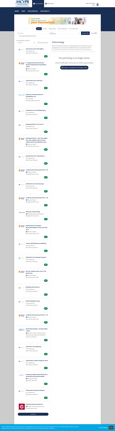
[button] (94, 33)
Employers (49, 4)
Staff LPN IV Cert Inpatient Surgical (36, 257)
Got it (111, 427)
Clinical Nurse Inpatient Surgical (35, 390)
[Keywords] (33, 33)
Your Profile (33, 11)
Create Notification (43, 42)
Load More (33, 414)
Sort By (19, 42)
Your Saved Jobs (73, 28)
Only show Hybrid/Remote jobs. (27, 36)
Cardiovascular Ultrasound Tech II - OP (37, 170)
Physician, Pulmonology (33, 211)
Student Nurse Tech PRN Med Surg (36, 110)
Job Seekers (38, 4)
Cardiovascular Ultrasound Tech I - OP (37, 315)
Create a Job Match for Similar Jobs (74, 68)
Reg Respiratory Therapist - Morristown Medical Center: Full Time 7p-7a (36, 227)
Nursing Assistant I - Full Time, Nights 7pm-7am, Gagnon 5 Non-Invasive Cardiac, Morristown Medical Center (37, 140)
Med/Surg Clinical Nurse (33, 287)
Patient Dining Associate (33, 301)
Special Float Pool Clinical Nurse (35, 156)
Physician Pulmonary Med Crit (34, 404)
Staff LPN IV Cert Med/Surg (33, 346)
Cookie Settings (103, 427)
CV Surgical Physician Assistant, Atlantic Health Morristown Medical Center (36, 64)
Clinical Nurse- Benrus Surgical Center (37, 360)
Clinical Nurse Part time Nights (35, 49)
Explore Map (52, 28)
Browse (45, 28)
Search (39, 28)
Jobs (23, 11)
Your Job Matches (62, 28)
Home (17, 11)
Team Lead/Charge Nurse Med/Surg (36, 243)
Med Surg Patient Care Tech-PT (35, 124)
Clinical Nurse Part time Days (34, 80)
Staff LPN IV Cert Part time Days (35, 184)
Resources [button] (45, 11)
